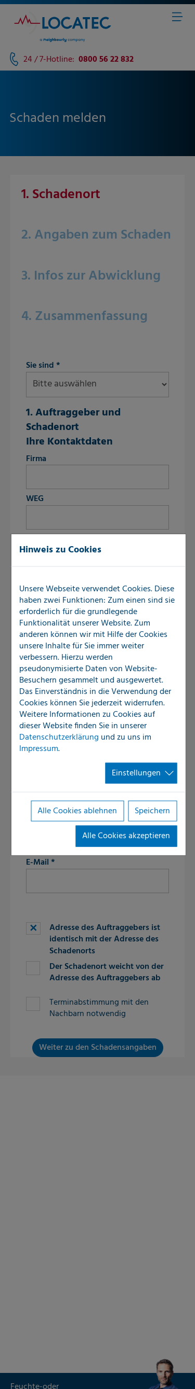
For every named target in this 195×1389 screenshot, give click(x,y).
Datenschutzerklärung (59, 737)
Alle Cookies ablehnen (77, 811)
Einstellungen (136, 773)
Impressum (38, 748)
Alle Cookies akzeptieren (126, 836)
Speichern (152, 811)
